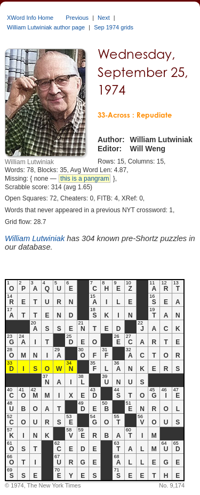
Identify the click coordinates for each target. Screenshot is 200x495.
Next (104, 17)
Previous (77, 17)
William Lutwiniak (35, 238)
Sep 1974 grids (113, 27)
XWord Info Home (30, 17)
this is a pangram (84, 178)
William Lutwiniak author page (46, 27)
